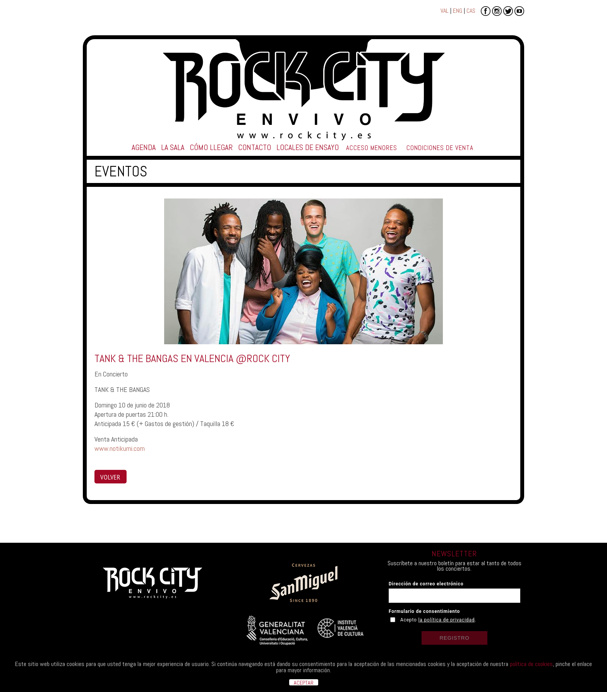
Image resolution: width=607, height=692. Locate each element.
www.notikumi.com (119, 448)
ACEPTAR (304, 682)
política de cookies (531, 664)
